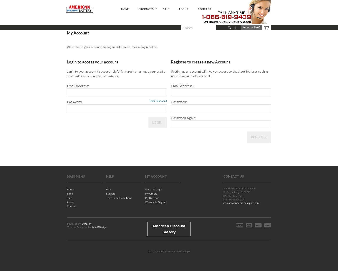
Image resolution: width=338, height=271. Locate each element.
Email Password (158, 100)
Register (259, 137)
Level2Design (99, 227)
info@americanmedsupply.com (241, 202)
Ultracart (86, 223)
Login (157, 122)
